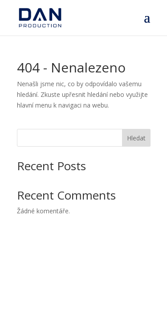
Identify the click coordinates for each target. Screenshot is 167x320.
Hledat (136, 138)
